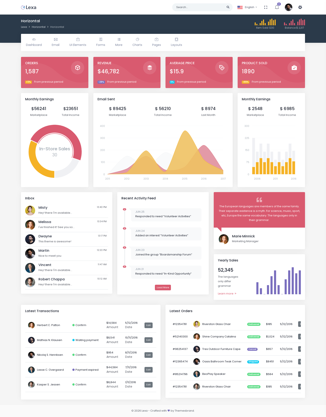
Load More (163, 287)
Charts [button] (137, 42)
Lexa (24, 27)
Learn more (227, 294)
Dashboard (34, 42)
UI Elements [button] (77, 42)
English (247, 7)
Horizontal (39, 27)
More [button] (118, 42)
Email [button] (55, 42)
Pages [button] (156, 42)
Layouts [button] (176, 42)
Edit (148, 325)
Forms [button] (100, 42)
